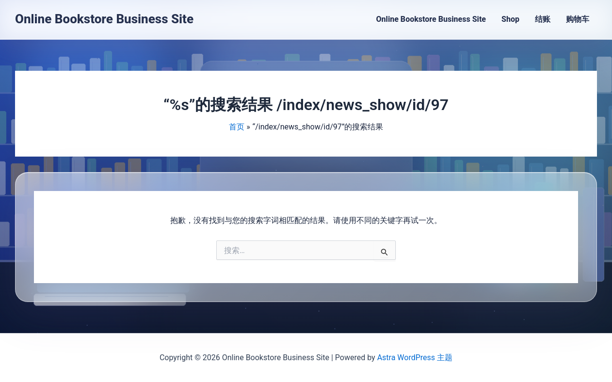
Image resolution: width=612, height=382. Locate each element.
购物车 (577, 19)
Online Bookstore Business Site (104, 19)
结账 (542, 19)
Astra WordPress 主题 (414, 357)
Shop (510, 19)
